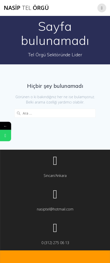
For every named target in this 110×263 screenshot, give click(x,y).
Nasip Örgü (26, 8)
